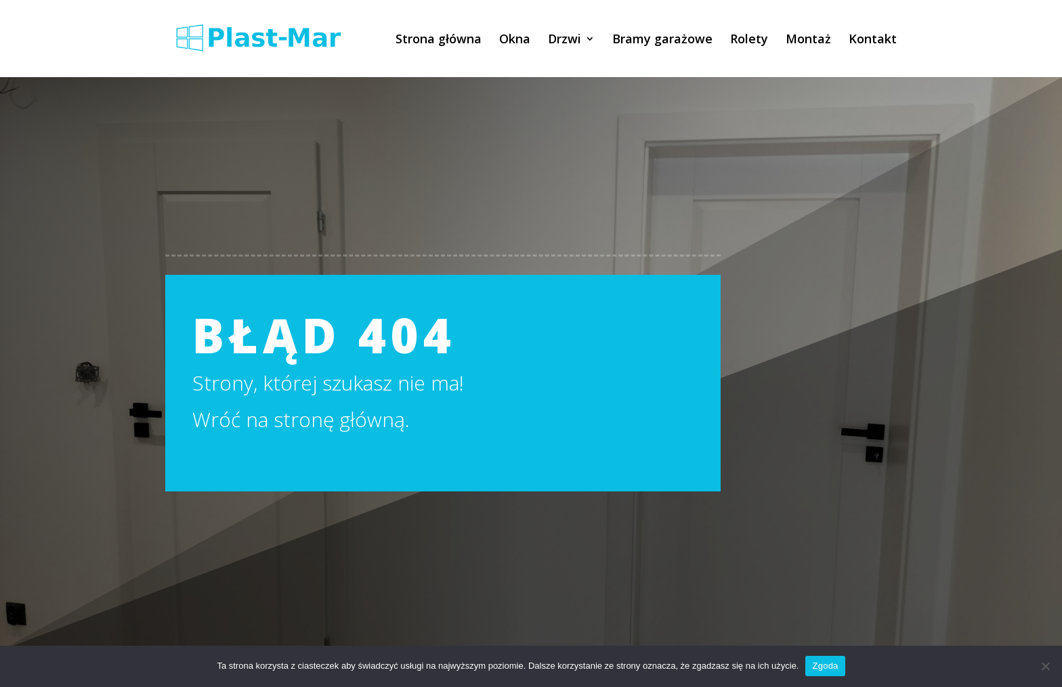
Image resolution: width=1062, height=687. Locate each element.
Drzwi (564, 40)
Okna (514, 40)
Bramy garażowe (662, 40)
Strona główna (439, 40)
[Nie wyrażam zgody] (1045, 666)
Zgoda (825, 666)
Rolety (749, 40)
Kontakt (873, 40)
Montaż (808, 40)
